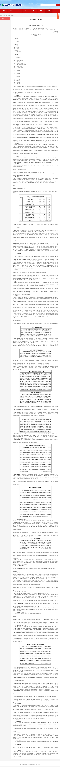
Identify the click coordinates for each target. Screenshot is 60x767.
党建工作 (33, 11)
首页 (4, 11)
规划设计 (48, 11)
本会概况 (11, 11)
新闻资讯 (18, 11)
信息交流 (41, 11)
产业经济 (26, 11)
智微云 (39, 764)
